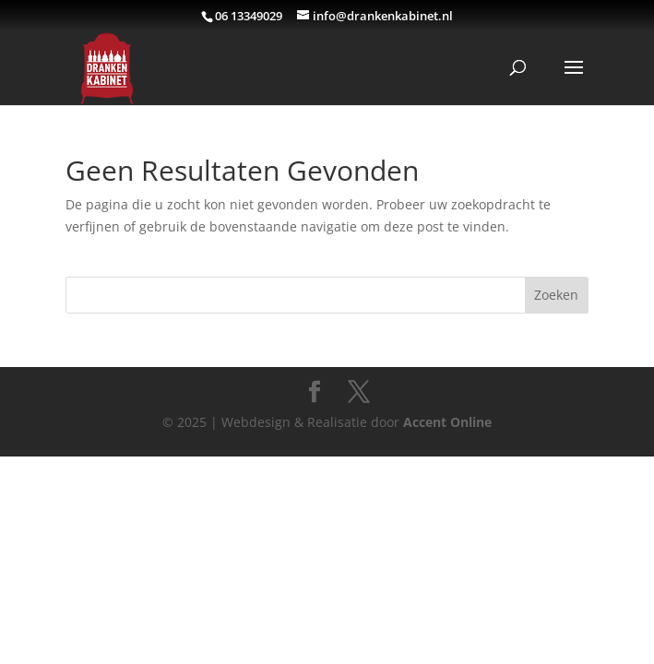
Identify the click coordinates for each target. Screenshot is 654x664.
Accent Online (447, 422)
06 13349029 (248, 15)
